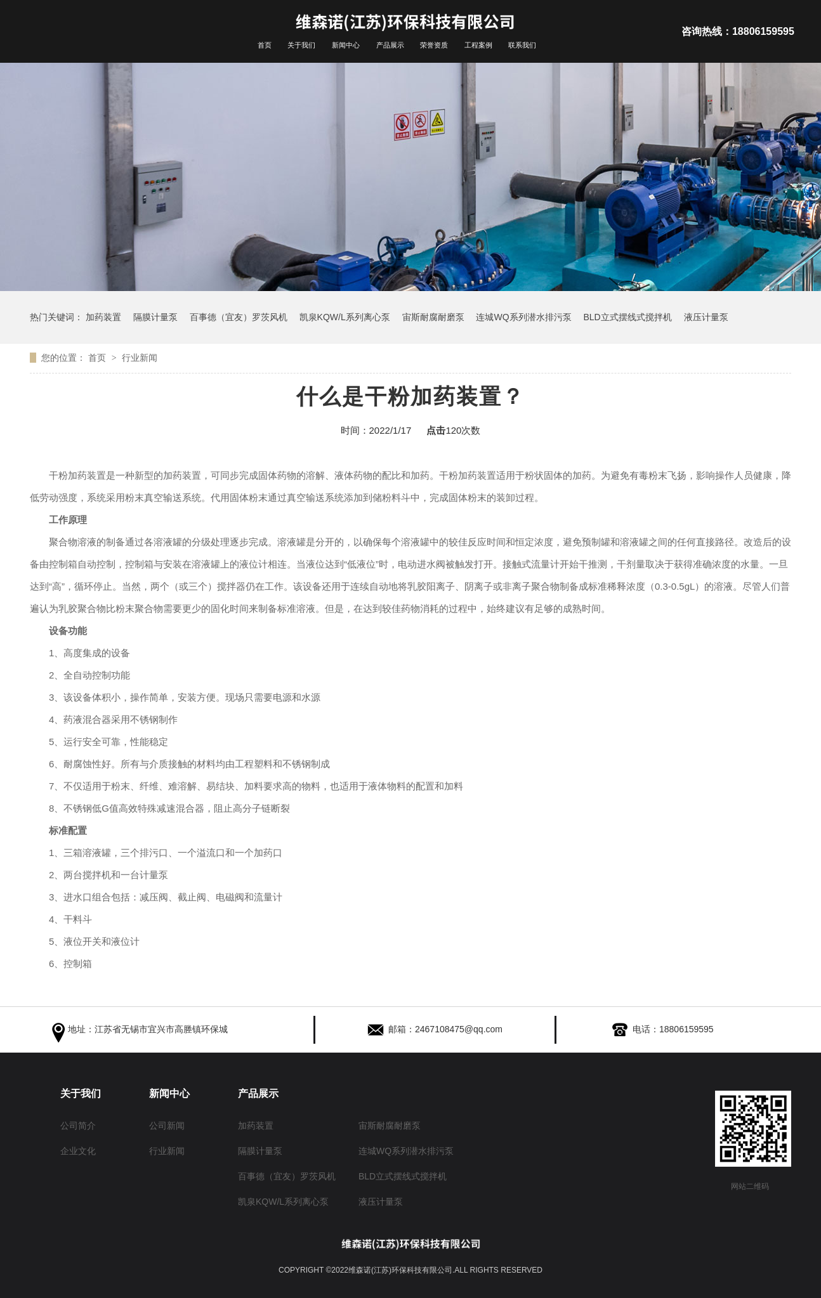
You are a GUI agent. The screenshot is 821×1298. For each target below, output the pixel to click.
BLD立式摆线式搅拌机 (627, 317)
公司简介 (78, 1124)
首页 (265, 45)
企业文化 (78, 1150)
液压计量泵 (706, 317)
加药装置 (103, 317)
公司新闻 (167, 1124)
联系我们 (522, 45)
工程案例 (478, 45)
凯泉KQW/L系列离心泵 (344, 317)
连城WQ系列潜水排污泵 (523, 317)
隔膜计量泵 (155, 317)
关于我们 (301, 45)
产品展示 (390, 45)
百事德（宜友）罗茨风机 (238, 317)
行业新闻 (139, 358)
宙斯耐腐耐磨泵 (433, 317)
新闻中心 (346, 45)
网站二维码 (750, 1186)
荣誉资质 (434, 45)
